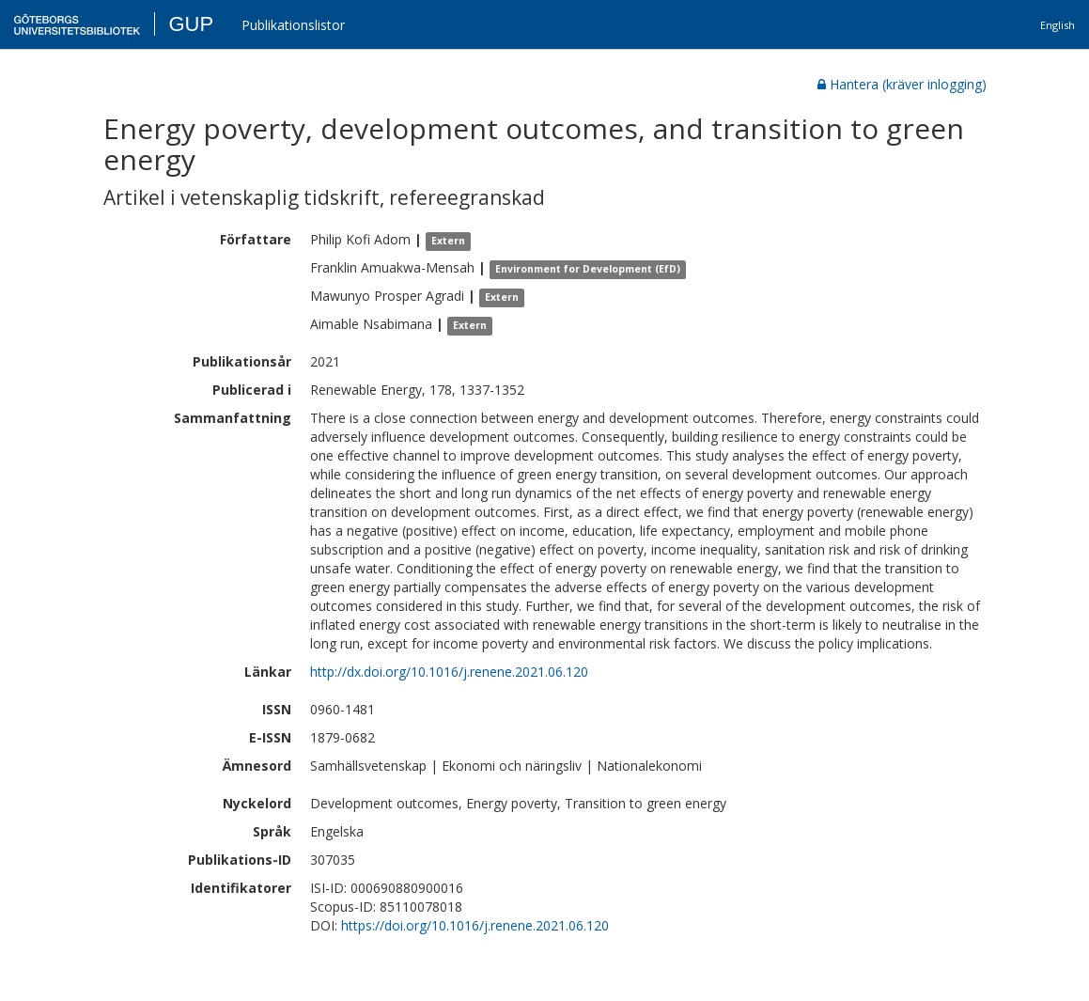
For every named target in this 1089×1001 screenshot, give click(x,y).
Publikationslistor (293, 25)
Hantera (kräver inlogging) (902, 84)
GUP (190, 24)
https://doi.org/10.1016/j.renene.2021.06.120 (475, 925)
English (1057, 25)
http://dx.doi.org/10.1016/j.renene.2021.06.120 (449, 671)
